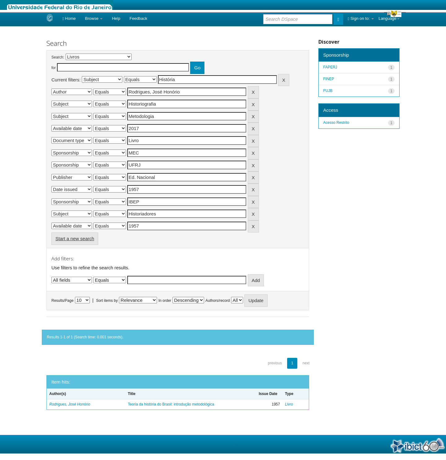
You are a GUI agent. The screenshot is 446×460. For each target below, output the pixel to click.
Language (389, 18)
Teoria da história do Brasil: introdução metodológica (171, 404)
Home (69, 18)
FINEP (328, 79)
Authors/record (217, 300)
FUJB (328, 91)
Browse (94, 18)
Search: (57, 57)
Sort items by (107, 300)
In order (165, 300)
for (53, 68)
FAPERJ (330, 67)
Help (116, 18)
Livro (289, 404)
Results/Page (62, 300)
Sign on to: (361, 18)
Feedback (138, 18)
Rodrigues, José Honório (69, 404)
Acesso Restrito (336, 122)
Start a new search (74, 238)
